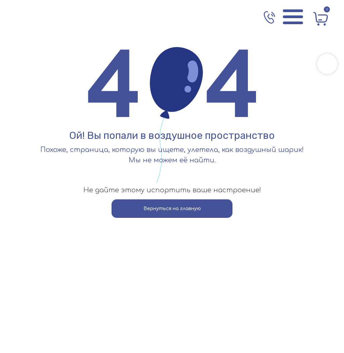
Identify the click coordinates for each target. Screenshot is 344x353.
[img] (45, 17)
